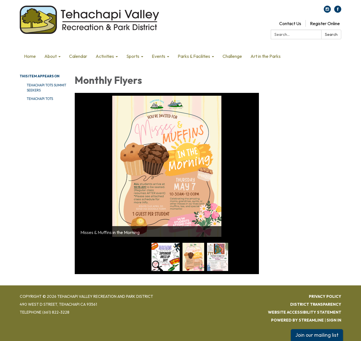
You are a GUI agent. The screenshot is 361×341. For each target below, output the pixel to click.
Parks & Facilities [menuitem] (194, 56)
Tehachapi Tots (40, 99)
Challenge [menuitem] (232, 56)
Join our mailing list (316, 335)
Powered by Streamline (297, 320)
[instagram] (327, 11)
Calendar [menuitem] (78, 56)
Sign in (334, 320)
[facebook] (337, 11)
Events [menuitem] (158, 56)
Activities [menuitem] (105, 56)
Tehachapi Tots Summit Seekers (46, 87)
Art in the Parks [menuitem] (265, 56)
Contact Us (290, 23)
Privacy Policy (325, 296)
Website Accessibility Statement (304, 312)
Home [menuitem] (30, 56)
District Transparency (315, 304)
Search (331, 34)
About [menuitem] (50, 56)
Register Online (325, 23)
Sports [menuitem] (132, 56)
